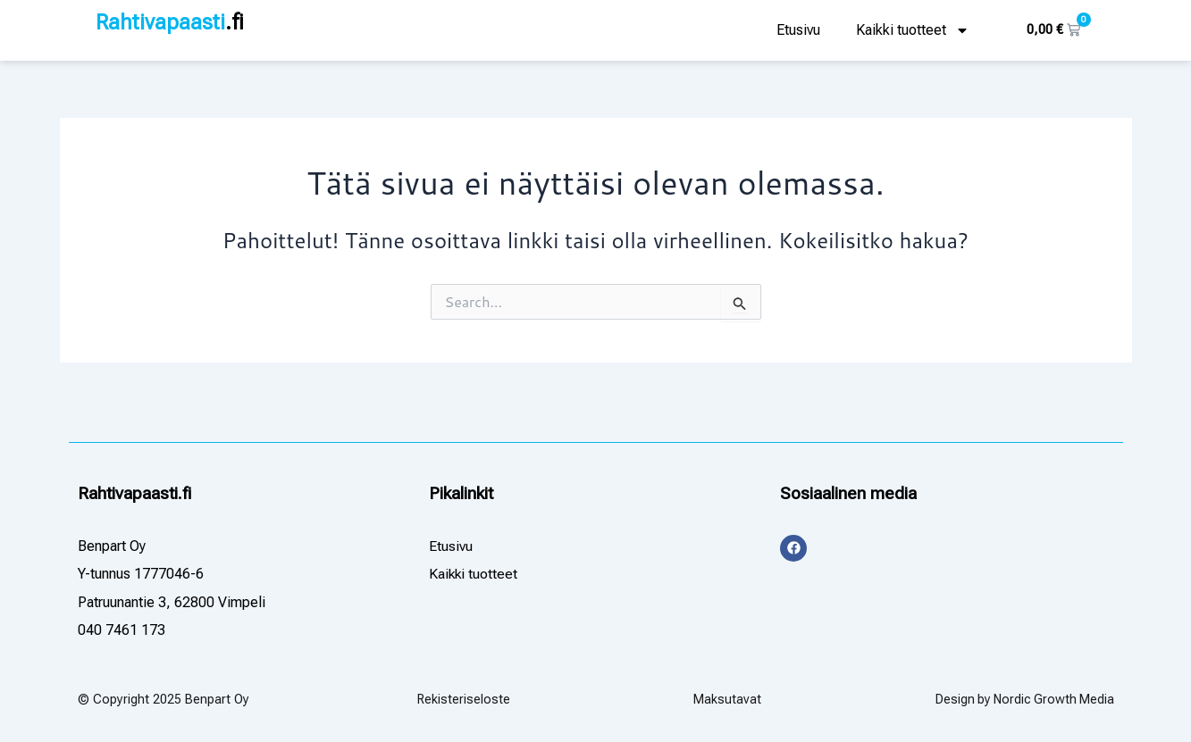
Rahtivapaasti (170, 22)
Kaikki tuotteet (912, 30)
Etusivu (798, 29)
